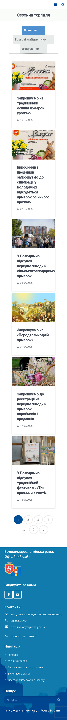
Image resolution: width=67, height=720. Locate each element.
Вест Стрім (30, 711)
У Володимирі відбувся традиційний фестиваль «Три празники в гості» (32, 483)
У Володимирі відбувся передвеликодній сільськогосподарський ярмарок (37, 266)
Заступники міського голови (25, 667)
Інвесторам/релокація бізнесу (26, 680)
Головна (13, 654)
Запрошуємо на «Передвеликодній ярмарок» (33, 335)
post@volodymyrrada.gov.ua (28, 627)
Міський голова (17, 661)
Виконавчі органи (19, 673)
